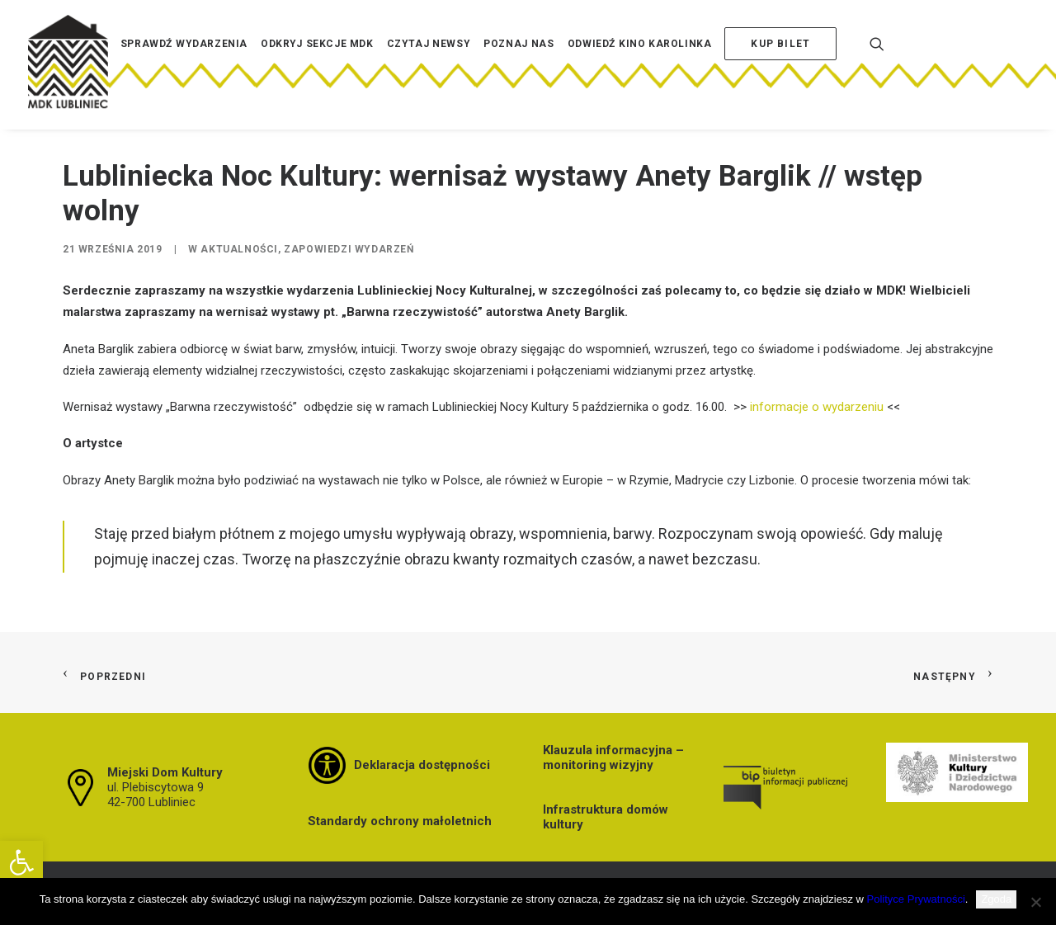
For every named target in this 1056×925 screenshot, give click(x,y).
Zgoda (996, 899)
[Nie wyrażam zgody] (1035, 902)
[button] (21, 862)
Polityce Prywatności (916, 899)
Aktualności (239, 249)
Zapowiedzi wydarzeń (348, 249)
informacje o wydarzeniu (817, 406)
